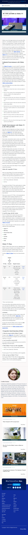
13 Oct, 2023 (14, 442)
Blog (2, 522)
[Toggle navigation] (25, 6)
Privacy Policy (23, 529)
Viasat (14, 511)
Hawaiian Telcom (16, 508)
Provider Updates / (10, 442)
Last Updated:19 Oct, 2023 (6, 15)
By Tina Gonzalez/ (5, 467)
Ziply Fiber (3, 511)
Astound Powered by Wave (6, 506)
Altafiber (3, 503)
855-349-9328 (16, 484)
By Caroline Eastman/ (5, 419)
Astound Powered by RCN (6, 508)
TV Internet (4, 519)
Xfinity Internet (17, 51)
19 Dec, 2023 (13, 467)
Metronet (15, 506)
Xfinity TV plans (9, 253)
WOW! (15, 503)
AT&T (3, 496)
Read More (23, 424)
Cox (14, 496)
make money (22, 1)
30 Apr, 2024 (13, 419)
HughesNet (3, 501)
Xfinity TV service (8, 66)
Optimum (15, 501)
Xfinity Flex (18, 315)
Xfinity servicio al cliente (7, 82)
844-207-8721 (5, 328)
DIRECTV (15, 498)
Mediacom (3, 498)
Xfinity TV (4, 54)
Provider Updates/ (10, 419)
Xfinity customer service (18, 326)
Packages (3, 517)
